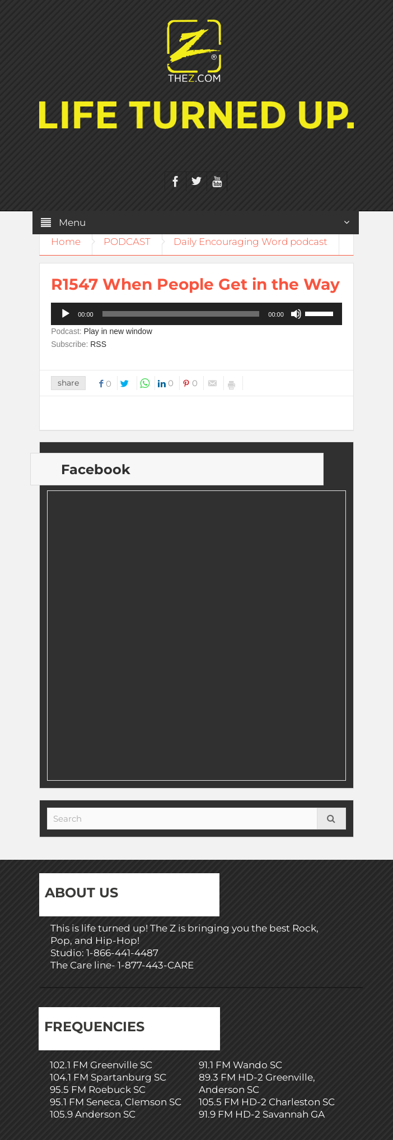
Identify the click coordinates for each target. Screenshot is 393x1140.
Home (66, 241)
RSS (98, 344)
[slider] (181, 314)
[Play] (65, 313)
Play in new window (118, 331)
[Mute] (296, 313)
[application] (196, 314)
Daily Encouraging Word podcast (251, 241)
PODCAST (127, 241)
